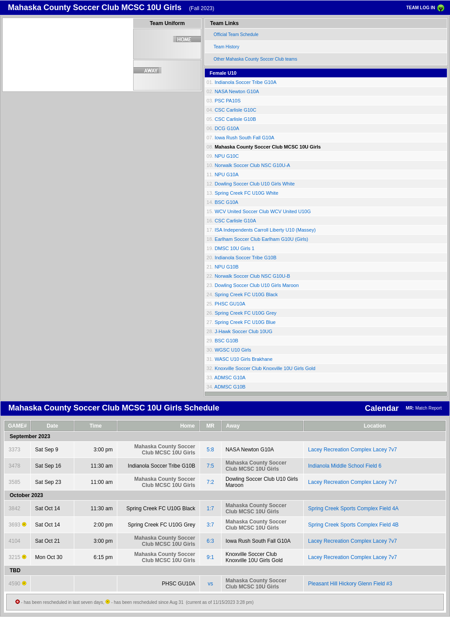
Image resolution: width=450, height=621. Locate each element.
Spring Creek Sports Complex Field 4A (353, 508)
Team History (226, 46)
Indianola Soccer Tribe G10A (245, 82)
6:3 (210, 541)
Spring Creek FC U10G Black (246, 294)
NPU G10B (226, 266)
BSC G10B (226, 340)
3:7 (210, 525)
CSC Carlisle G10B (235, 119)
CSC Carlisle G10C (235, 110)
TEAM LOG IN (420, 7)
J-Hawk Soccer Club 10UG (243, 331)
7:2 (210, 482)
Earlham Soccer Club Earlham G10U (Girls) (261, 239)
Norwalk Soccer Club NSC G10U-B (252, 276)
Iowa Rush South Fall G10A (244, 137)
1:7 (210, 508)
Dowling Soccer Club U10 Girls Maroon (256, 285)
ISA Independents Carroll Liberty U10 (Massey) (265, 229)
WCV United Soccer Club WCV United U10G (262, 211)
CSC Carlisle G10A (235, 220)
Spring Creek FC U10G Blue (245, 322)
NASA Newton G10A (236, 91)
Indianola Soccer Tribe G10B (245, 257)
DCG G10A (226, 128)
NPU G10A (226, 174)
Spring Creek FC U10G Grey (245, 313)
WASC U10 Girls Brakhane (243, 359)
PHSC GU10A (229, 303)
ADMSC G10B (230, 386)
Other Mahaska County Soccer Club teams (255, 59)
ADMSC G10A (230, 377)
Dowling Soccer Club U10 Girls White (254, 183)
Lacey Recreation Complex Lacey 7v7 (352, 450)
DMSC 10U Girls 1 (234, 248)
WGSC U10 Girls (232, 349)
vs (210, 584)
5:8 (210, 450)
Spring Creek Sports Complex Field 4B (353, 525)
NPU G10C (226, 156)
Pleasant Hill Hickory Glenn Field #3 (350, 584)
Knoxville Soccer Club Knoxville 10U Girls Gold (264, 368)
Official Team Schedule (236, 34)
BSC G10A (226, 202)
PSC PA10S (227, 100)
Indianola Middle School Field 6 (344, 466)
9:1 (210, 557)
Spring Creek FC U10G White (246, 193)
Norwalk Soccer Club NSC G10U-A (252, 165)
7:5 (210, 466)
